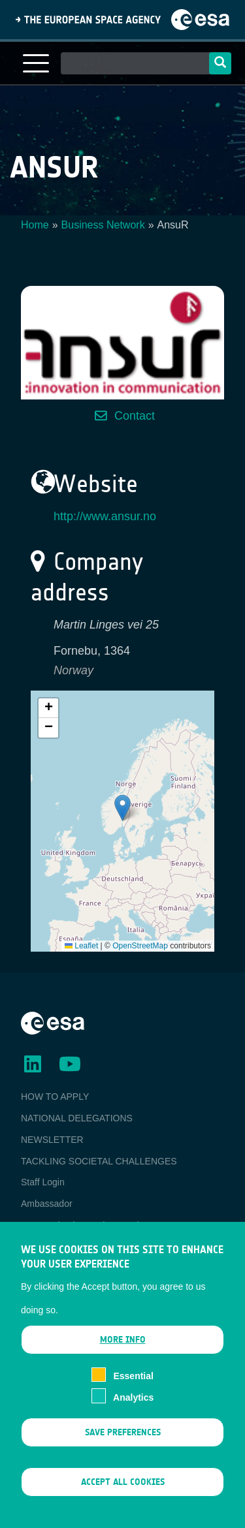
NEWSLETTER (52, 1139)
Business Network (103, 224)
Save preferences (123, 1435)
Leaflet (81, 945)
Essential (133, 1380)
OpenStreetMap (140, 945)
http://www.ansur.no (105, 516)
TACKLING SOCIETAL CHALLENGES (99, 1161)
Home (35, 224)
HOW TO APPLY (55, 1096)
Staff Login (43, 1182)
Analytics (133, 1400)
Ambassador (47, 1203)
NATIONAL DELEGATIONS (77, 1118)
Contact (134, 415)
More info (123, 1343)
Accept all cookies (123, 1485)
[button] (122, 807)
